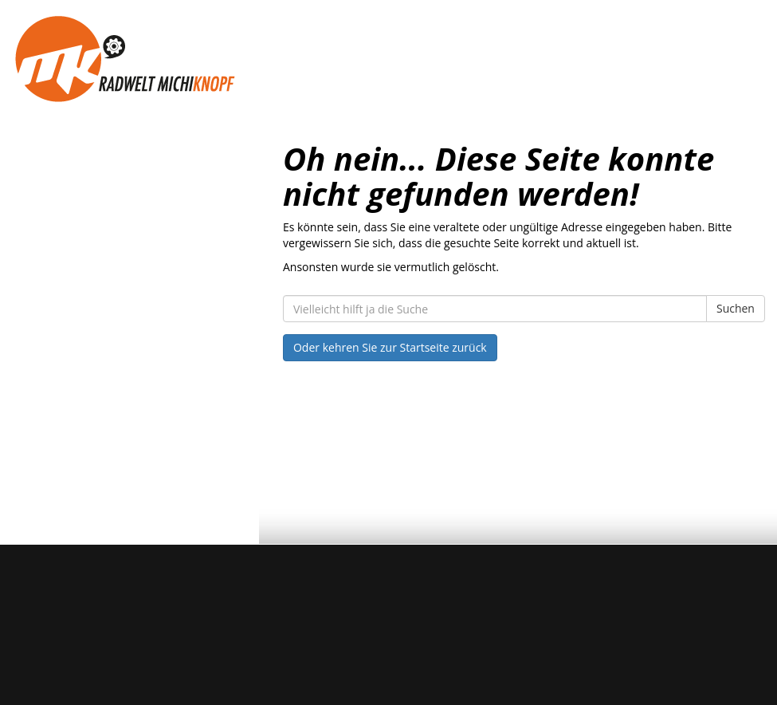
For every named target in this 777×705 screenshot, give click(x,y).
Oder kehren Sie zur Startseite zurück (390, 347)
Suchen (735, 308)
